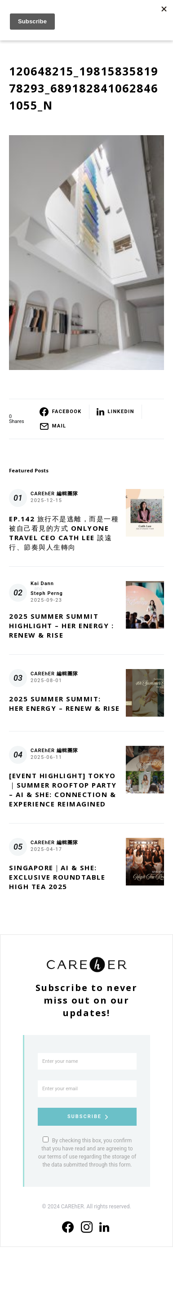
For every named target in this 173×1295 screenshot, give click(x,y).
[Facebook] (68, 1227)
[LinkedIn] (104, 1227)
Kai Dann (42, 583)
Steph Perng (47, 593)
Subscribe (84, 1116)
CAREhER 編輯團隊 (54, 493)
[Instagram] (87, 1227)
